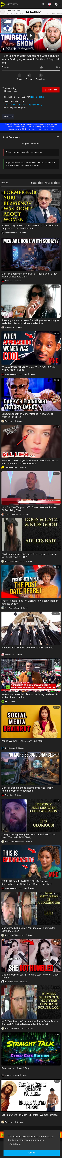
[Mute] (47, 49)
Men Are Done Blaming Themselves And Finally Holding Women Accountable (27, 789)
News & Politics (37, 97)
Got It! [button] (32, 1153)
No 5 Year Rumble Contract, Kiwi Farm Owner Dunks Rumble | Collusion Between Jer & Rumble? (29, 1023)
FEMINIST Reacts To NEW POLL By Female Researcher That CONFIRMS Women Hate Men (26, 883)
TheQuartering (9, 88)
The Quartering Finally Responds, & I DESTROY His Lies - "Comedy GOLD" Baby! (28, 836)
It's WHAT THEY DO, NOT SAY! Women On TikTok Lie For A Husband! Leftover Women (29, 462)
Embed (29, 76)
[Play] (3, 49)
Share (19, 76)
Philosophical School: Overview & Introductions (27, 647)
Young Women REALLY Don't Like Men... (22, 740)
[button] (49, 4)
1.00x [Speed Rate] (33, 49)
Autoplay (49, 183)
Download (40, 76)
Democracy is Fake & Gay (15, 1068)
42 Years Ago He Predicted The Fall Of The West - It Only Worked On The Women (29, 227)
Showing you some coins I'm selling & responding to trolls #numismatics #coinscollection (30, 322)
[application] (31, 35)
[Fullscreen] (57, 49)
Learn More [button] (15, 1144)
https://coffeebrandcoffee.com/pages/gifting (22, 104)
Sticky (34, 183)
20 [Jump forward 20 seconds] (43, 49)
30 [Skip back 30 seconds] (38, 49)
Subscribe (50, 90)
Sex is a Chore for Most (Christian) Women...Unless (29, 1114)
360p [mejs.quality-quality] (53, 49)
